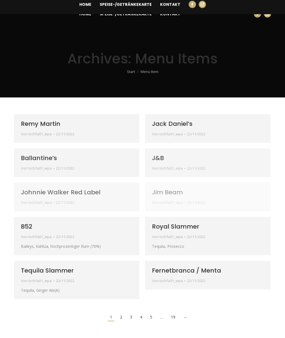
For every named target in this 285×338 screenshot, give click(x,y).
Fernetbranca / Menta (186, 270)
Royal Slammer (175, 226)
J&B (158, 158)
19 (173, 317)
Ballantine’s (39, 158)
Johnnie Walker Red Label (60, 192)
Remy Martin (40, 123)
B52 (26, 226)
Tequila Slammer (47, 270)
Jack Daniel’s (172, 123)
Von (36, 133)
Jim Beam (167, 192)
